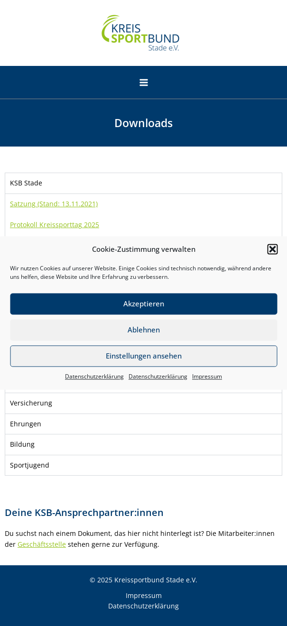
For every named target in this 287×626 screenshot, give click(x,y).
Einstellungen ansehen (144, 356)
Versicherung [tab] (31, 402)
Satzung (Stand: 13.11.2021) (54, 203)
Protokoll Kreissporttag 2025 (54, 224)
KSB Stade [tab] (26, 182)
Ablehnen (144, 330)
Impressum (207, 376)
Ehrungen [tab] (25, 423)
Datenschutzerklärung (94, 376)
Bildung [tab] (22, 444)
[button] (272, 249)
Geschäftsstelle (42, 544)
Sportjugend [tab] (29, 465)
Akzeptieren (143, 304)
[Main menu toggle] (143, 82)
